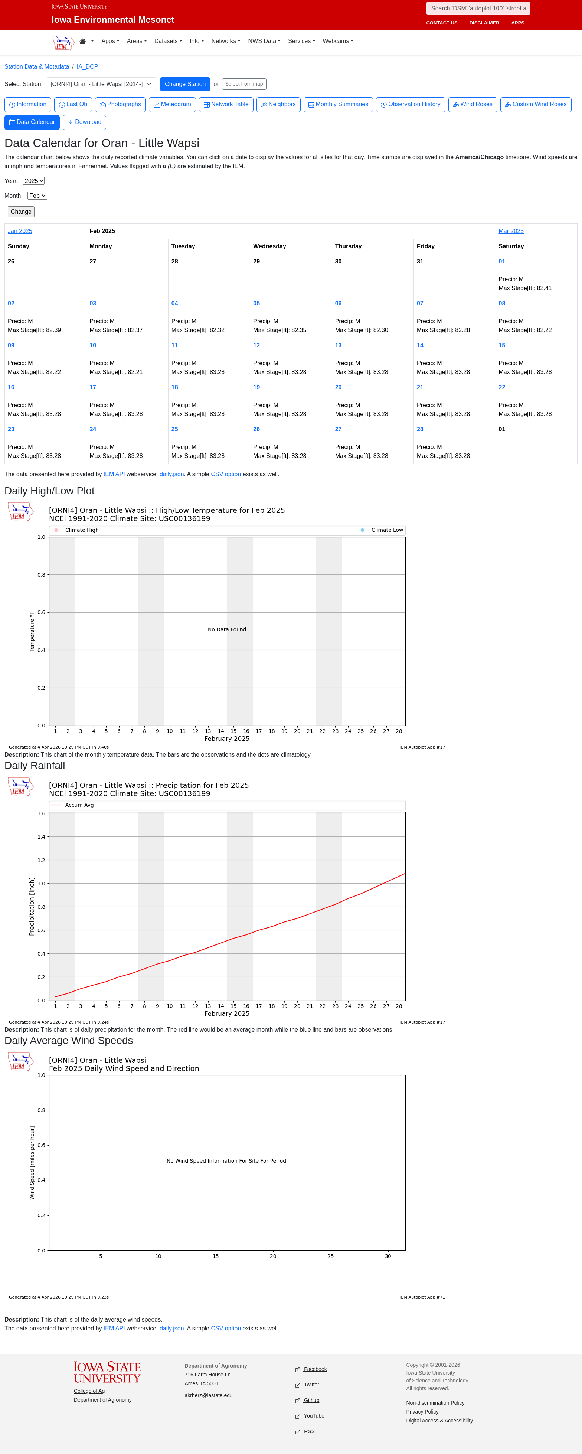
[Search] (478, 8)
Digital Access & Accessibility (439, 1421)
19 (256, 387)
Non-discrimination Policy (435, 1403)
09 (11, 345)
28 (420, 429)
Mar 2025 (511, 231)
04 (174, 303)
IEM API (114, 474)
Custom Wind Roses (536, 104)
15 (502, 345)
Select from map (244, 84)
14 (420, 345)
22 (502, 387)
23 (11, 429)
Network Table (226, 104)
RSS (305, 1431)
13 (338, 345)
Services (299, 41)
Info (195, 41)
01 (502, 261)
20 (338, 387)
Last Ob (73, 104)
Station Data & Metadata (36, 66)
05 (256, 303)
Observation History (411, 104)
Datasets (166, 41)
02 (11, 303)
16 (11, 387)
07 (420, 303)
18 (174, 387)
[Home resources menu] (87, 42)
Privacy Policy (422, 1412)
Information (27, 104)
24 (92, 429)
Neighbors (278, 104)
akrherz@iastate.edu (209, 1395)
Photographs (120, 104)
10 (92, 345)
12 (256, 345)
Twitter (307, 1385)
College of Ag (89, 1391)
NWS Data (262, 41)
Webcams (336, 41)
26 (256, 429)
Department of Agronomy (103, 1400)
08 (502, 303)
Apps (108, 41)
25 (174, 429)
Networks (224, 41)
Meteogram (172, 104)
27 (338, 429)
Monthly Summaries (338, 104)
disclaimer (485, 23)
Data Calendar (32, 122)
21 (420, 387)
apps (517, 23)
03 (92, 303)
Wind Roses (473, 104)
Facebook (311, 1369)
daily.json (172, 474)
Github (307, 1400)
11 (174, 345)
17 (92, 387)
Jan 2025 (20, 231)
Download (84, 122)
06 (338, 303)
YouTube (309, 1416)
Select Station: (23, 84)
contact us (441, 23)
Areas (135, 41)
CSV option (226, 474)
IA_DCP (87, 66)
